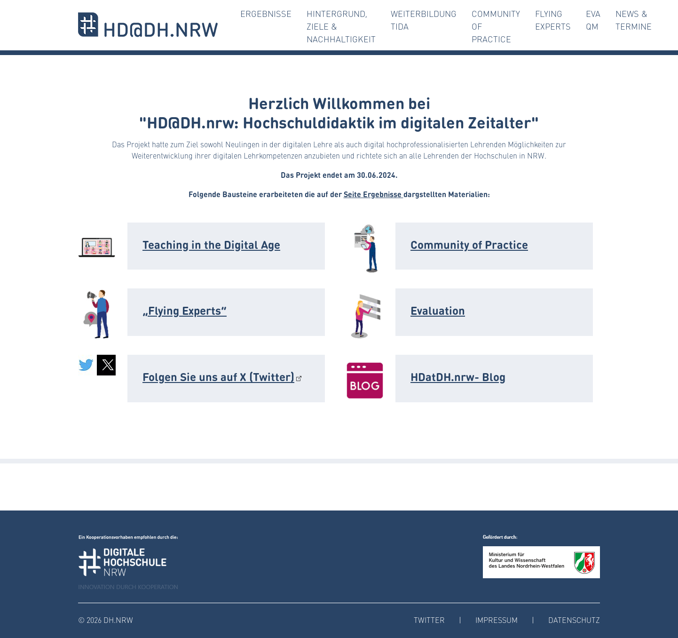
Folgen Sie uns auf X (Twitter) (218, 376)
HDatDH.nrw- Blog (457, 376)
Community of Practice (496, 26)
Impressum (496, 620)
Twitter (429, 620)
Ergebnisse (266, 13)
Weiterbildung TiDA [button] (424, 20)
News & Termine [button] (633, 20)
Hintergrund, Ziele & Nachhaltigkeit (341, 26)
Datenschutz (574, 620)
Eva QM (593, 20)
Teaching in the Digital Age (211, 244)
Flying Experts (553, 20)
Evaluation (437, 310)
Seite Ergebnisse (373, 193)
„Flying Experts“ (184, 310)
